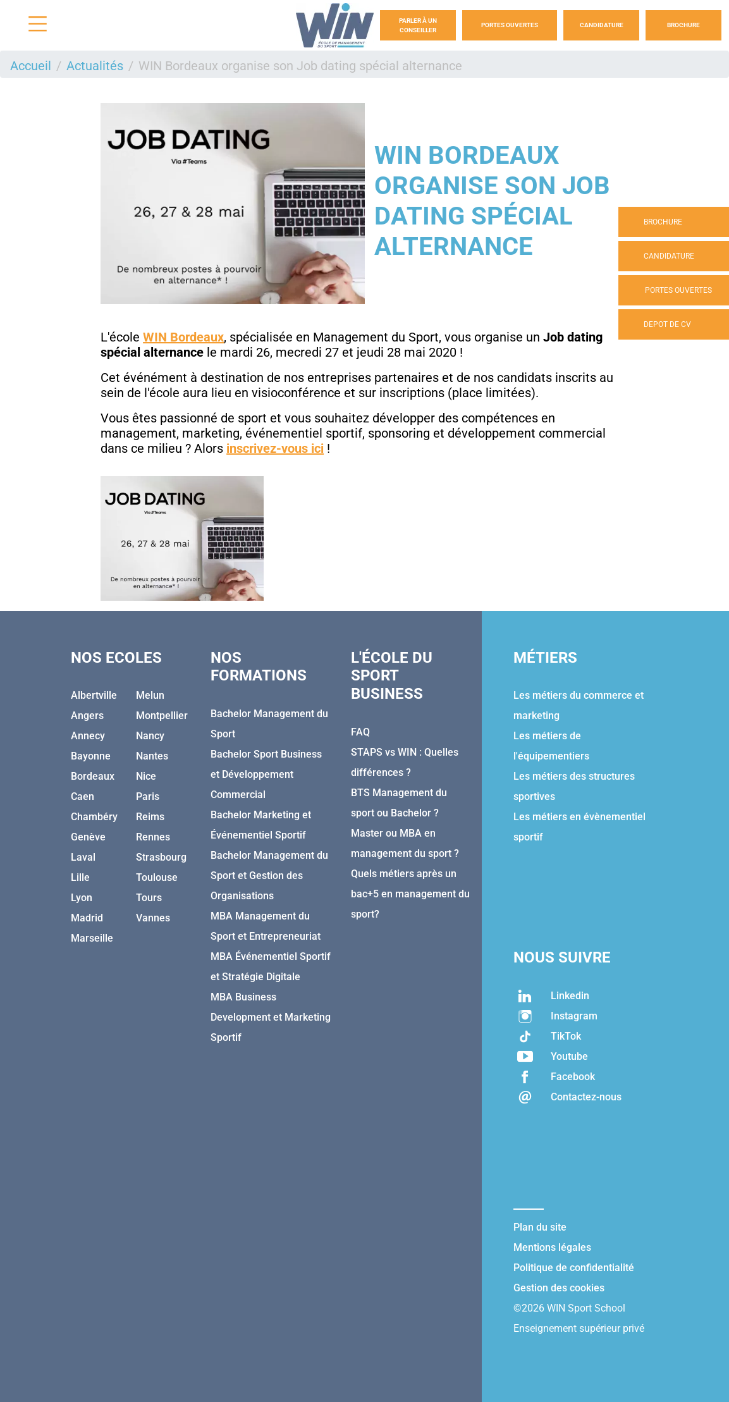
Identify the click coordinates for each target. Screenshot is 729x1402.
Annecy (88, 736)
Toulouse (157, 877)
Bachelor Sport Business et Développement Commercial (266, 774)
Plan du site (540, 1227)
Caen (82, 796)
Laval (83, 857)
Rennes (153, 837)
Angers (87, 716)
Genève (88, 837)
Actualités (94, 65)
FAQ (360, 732)
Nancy (150, 736)
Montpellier (162, 716)
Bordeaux (92, 776)
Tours (149, 898)
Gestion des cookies (558, 1288)
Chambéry (94, 817)
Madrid (87, 918)
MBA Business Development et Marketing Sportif (271, 1017)
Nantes (152, 756)
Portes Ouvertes (509, 25)
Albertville (94, 695)
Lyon (81, 898)
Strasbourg (161, 857)
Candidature (601, 25)
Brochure (683, 25)
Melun (150, 695)
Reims (150, 817)
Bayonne (91, 756)
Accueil (30, 65)
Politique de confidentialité (573, 1268)
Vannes (153, 918)
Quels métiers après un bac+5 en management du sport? (410, 894)
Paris (147, 796)
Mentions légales (552, 1247)
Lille (80, 877)
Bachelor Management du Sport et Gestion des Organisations (269, 875)
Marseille (92, 938)
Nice (146, 776)
